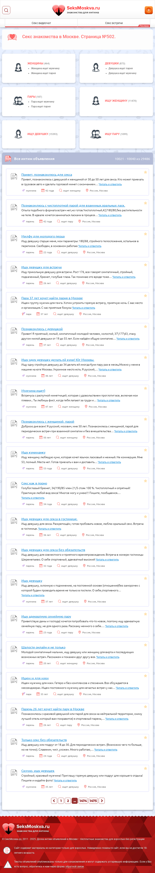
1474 (83, 801)
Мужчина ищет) (33, 390)
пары (31, 96)
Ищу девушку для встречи (41, 267)
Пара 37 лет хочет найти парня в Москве (52, 298)
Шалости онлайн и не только (43, 647)
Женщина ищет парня (43, 73)
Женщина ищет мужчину (45, 68)
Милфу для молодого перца (43, 236)
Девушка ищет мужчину (122, 73)
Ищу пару (112, 134)
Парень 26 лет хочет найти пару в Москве (52, 709)
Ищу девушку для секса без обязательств (53, 550)
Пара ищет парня (41, 106)
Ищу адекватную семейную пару (46, 616)
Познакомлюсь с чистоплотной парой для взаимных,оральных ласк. (73, 205)
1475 (93, 801)
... (74, 801)
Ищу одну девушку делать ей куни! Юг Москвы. (57, 360)
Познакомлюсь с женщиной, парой (47, 421)
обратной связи (74, 866)
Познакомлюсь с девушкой (42, 329)
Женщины (35, 63)
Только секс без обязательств (44, 740)
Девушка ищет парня (121, 68)
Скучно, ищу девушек (37, 770)
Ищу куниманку (33, 452)
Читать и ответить (110, 184)
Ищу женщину (116, 100)
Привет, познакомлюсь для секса (46, 174)
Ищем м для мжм (35, 678)
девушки (112, 63)
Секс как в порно (34, 483)
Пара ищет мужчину (42, 101)
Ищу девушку (38, 134)
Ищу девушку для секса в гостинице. (49, 519)
